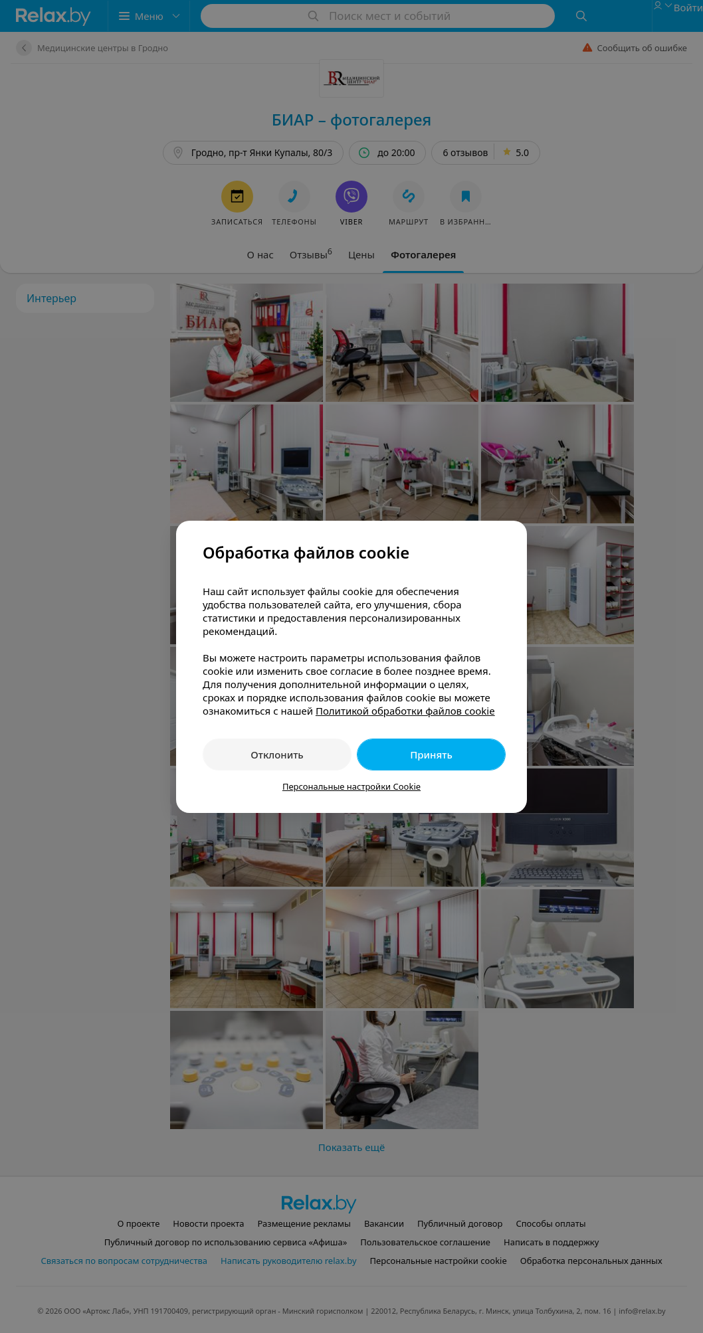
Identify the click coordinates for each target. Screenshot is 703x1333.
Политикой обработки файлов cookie (405, 710)
